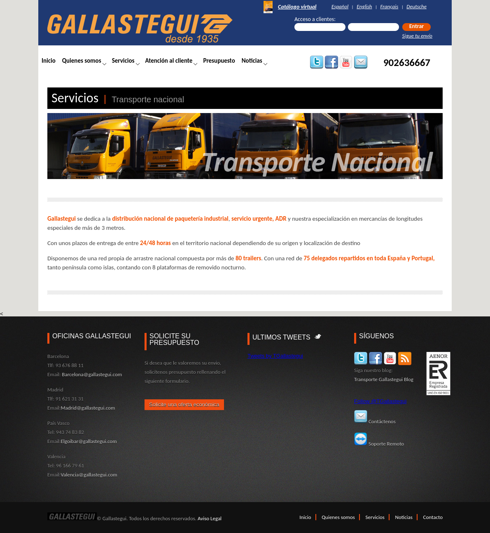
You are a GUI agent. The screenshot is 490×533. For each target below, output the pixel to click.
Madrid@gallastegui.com (88, 408)
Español (339, 6)
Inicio (49, 60)
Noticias (252, 60)
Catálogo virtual (297, 7)
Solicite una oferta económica (184, 404)
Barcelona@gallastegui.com (92, 374)
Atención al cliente (169, 60)
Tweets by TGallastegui (275, 356)
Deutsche (416, 6)
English (364, 6)
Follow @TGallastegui (380, 401)
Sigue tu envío (417, 36)
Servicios (123, 60)
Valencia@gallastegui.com (89, 475)
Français (389, 6)
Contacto (433, 517)
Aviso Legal (210, 518)
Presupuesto (219, 60)
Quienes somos (81, 60)
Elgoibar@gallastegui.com (89, 441)
